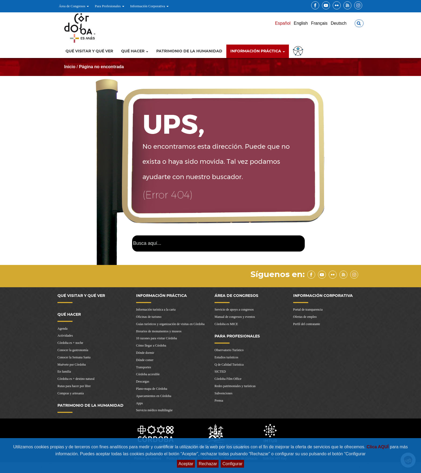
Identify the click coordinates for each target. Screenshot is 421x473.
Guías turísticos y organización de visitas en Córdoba (170, 324)
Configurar (232, 463)
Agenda (62, 328)
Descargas (142, 381)
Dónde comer (145, 360)
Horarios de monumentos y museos (159, 331)
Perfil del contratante (306, 324)
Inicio (69, 66)
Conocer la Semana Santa (73, 357)
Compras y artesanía (70, 393)
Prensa (219, 400)
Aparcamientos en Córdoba (153, 396)
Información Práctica (257, 51)
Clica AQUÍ (378, 447)
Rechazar (208, 463)
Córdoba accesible (148, 374)
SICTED (220, 371)
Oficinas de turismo (149, 317)
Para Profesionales (109, 6)
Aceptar (186, 463)
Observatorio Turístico (229, 350)
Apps (139, 403)
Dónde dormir (145, 353)
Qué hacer (134, 51)
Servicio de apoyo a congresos (234, 309)
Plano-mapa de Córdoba (151, 389)
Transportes (143, 367)
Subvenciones (224, 393)
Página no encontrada (101, 66)
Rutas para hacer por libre (74, 386)
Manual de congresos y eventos (235, 317)
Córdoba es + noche (70, 343)
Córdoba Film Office (228, 379)
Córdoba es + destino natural (76, 379)
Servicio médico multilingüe (154, 410)
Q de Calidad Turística (229, 364)
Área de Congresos (74, 6)
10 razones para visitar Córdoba (156, 338)
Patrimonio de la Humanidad (189, 51)
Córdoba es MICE (226, 324)
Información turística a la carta (156, 309)
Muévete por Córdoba (71, 364)
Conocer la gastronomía (72, 350)
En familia (64, 371)
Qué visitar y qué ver (89, 51)
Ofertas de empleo (305, 317)
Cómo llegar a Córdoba (151, 345)
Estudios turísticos (226, 357)
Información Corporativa (149, 6)
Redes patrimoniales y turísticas (235, 386)
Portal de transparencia (308, 309)
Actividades (65, 335)
